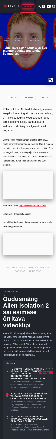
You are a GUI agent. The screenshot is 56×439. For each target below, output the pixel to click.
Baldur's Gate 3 (16, 267)
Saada (43, 97)
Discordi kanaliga (22, 214)
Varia (17, 40)
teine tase (35, 271)
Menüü (28, 6)
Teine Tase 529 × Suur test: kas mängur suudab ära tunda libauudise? (25, 50)
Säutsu (27, 97)
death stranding (39, 267)
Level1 (6, 40)
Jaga (12, 97)
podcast (20, 271)
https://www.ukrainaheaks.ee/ (32, 205)
